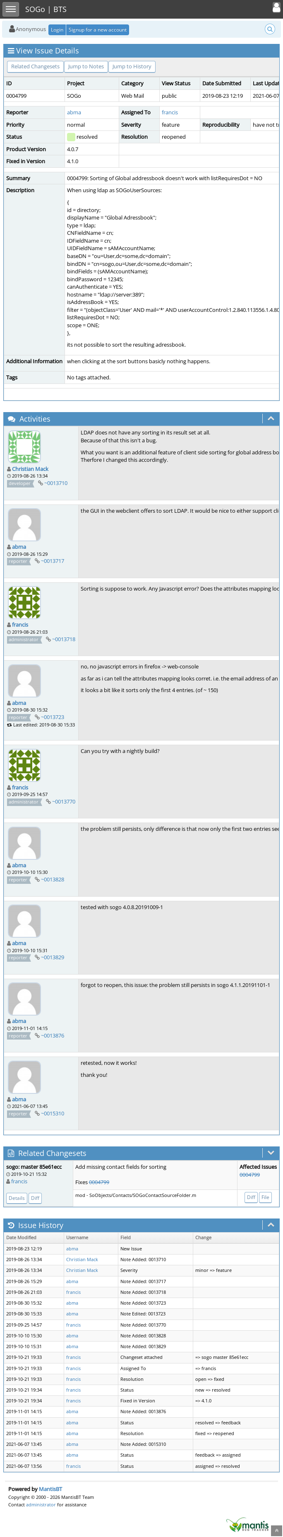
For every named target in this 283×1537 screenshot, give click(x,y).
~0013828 (52, 879)
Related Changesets (35, 66)
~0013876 (52, 1035)
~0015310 (52, 1113)
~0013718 (63, 639)
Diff (35, 1198)
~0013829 (52, 957)
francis (170, 112)
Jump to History (132, 66)
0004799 (99, 1182)
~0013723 (52, 717)
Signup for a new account (98, 29)
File (265, 1197)
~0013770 (63, 801)
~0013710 (55, 483)
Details (17, 1198)
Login (57, 29)
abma (74, 112)
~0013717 (52, 561)
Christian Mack (30, 469)
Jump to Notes (86, 66)
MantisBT (50, 1489)
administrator (41, 1504)
